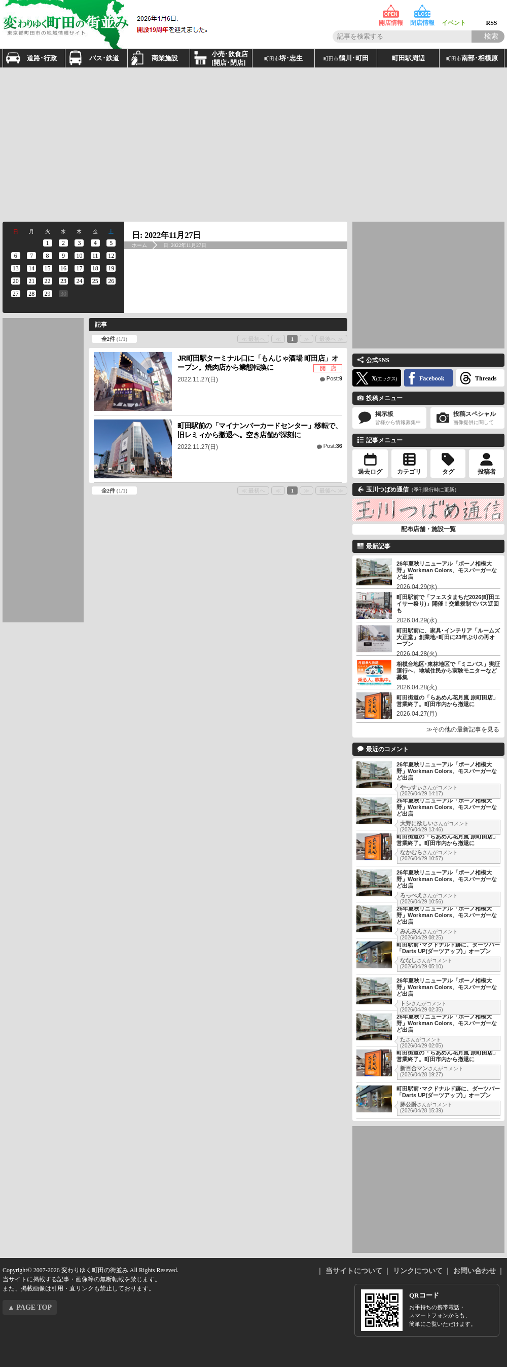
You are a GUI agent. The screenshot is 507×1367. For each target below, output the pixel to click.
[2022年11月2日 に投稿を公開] (63, 243)
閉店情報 (422, 11)
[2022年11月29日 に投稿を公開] (47, 293)
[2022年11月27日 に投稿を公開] (15, 293)
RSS (491, 11)
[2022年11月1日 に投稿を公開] (47, 243)
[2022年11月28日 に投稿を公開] (31, 293)
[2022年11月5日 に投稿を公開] (111, 243)
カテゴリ (409, 471)
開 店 (328, 368)
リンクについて (418, 1271)
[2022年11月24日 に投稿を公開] (79, 281)
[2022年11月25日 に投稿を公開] (95, 281)
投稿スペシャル (467, 418)
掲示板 (389, 418)
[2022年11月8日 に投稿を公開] (47, 255)
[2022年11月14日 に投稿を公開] (31, 268)
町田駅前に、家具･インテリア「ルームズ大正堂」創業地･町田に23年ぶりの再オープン (448, 637)
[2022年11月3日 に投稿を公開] (79, 243)
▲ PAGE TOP (30, 1307)
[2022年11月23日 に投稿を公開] (63, 281)
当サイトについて (353, 1271)
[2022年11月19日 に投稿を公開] (111, 268)
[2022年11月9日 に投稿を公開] (63, 255)
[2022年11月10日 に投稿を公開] (79, 255)
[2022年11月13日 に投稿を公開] (15, 268)
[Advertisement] (128, 144)
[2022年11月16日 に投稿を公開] (63, 268)
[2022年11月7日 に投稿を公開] (31, 255)
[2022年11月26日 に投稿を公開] (111, 281)
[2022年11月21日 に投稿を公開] (31, 281)
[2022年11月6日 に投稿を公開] (15, 255)
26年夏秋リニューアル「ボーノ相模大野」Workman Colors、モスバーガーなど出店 (446, 570)
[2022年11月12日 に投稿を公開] (111, 255)
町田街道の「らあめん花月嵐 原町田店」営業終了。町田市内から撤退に (447, 700)
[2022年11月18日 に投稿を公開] (95, 268)
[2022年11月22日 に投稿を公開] (47, 281)
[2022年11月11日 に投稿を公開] (95, 255)
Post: (334, 378)
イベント (454, 11)
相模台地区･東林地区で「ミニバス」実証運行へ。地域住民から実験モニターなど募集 (448, 670)
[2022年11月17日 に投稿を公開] (79, 268)
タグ (448, 471)
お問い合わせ (474, 1271)
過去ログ (370, 471)
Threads (485, 378)
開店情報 (391, 11)
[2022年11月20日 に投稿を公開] (15, 281)
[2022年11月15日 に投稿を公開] (47, 268)
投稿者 (487, 471)
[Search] (488, 36)
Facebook (431, 378)
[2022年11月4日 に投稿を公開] (95, 243)
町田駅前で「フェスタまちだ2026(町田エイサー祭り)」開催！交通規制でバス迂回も (448, 603)
